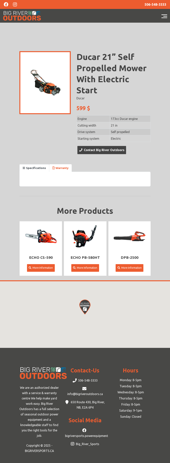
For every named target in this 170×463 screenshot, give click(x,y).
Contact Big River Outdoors (101, 150)
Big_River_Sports (87, 444)
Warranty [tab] (60, 168)
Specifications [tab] (34, 168)
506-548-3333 (88, 380)
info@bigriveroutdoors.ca (85, 394)
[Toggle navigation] (165, 16)
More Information (41, 267)
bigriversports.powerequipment (86, 435)
